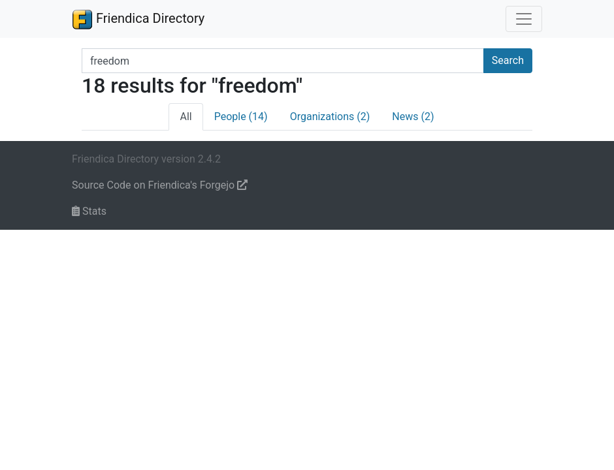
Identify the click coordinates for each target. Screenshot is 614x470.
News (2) (413, 116)
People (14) (241, 116)
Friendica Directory (138, 18)
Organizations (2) (330, 116)
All (185, 116)
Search (508, 60)
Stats (89, 211)
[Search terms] (283, 60)
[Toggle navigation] (524, 19)
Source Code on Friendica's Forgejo (160, 185)
